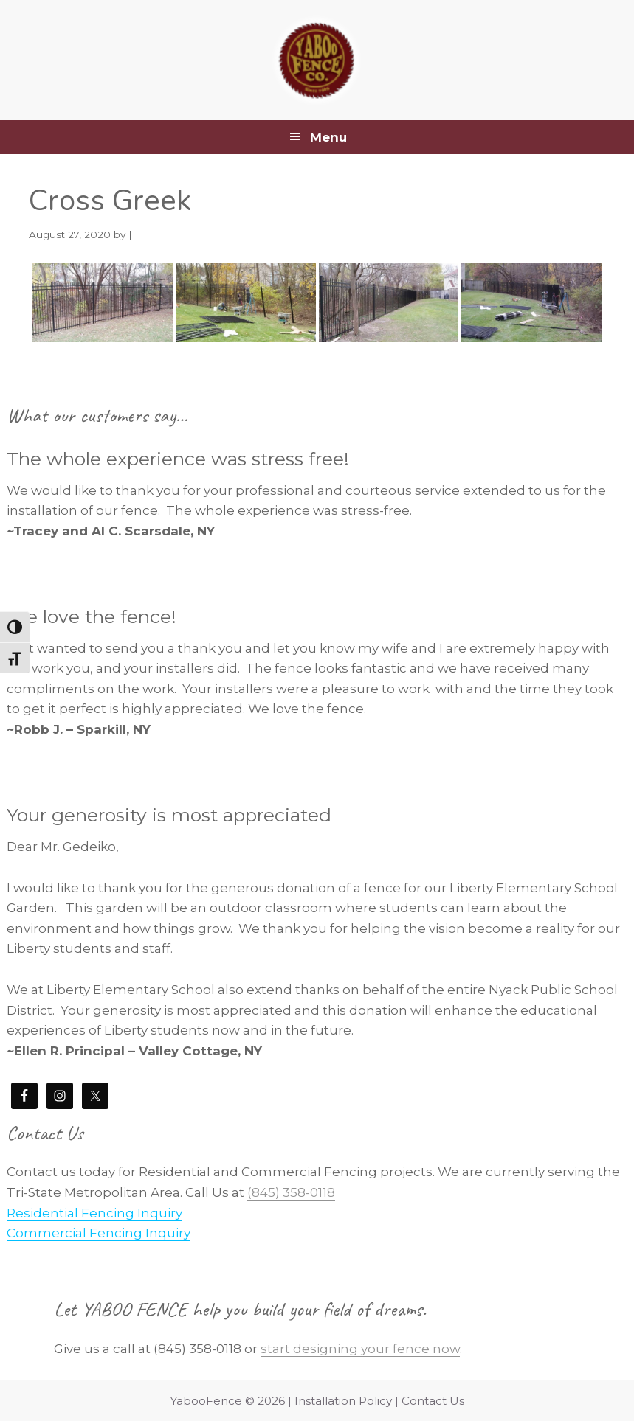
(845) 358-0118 (291, 1192)
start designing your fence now (360, 1348)
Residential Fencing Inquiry (94, 1213)
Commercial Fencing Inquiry (98, 1233)
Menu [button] (328, 137)
